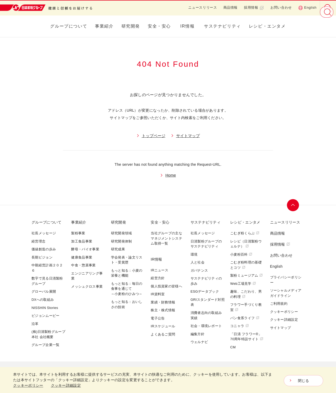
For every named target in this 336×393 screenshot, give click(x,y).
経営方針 (158, 278)
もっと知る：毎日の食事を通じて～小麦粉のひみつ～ (127, 289)
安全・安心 (159, 26)
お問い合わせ (281, 7)
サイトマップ (188, 135)
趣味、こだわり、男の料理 (246, 294)
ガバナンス (199, 270)
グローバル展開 (44, 291)
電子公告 (158, 318)
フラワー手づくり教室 (246, 307)
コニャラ (239, 326)
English (307, 8)
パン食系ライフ (244, 318)
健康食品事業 (81, 257)
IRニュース (159, 270)
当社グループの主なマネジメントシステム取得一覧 (166, 238)
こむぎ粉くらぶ (244, 233)
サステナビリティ (222, 26)
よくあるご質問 (163, 334)
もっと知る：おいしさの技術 (127, 304)
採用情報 (254, 8)
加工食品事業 (81, 241)
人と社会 (197, 262)
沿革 (35, 324)
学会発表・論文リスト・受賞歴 (127, 260)
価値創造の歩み (44, 249)
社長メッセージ (44, 233)
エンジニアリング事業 (87, 276)
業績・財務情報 (163, 302)
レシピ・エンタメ (267, 26)
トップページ (153, 135)
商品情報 (230, 7)
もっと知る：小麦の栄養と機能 (127, 273)
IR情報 (187, 26)
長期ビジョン (42, 257)
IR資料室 (158, 294)
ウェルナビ (199, 342)
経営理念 (38, 241)
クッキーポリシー (284, 312)
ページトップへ (293, 205)
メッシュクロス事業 (87, 286)
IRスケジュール (163, 326)
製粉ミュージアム (246, 275)
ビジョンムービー (45, 316)
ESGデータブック (205, 291)
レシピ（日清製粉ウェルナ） (246, 244)
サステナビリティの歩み (206, 281)
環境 (194, 254)
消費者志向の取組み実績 (206, 315)
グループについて (68, 26)
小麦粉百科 (241, 254)
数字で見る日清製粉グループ (47, 281)
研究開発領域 (121, 233)
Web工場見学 (243, 284)
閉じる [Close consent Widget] (303, 381)
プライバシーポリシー (286, 280)
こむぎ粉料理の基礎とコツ (246, 265)
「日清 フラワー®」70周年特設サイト (246, 336)
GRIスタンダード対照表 (208, 302)
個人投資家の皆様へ (166, 286)
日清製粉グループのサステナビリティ (206, 244)
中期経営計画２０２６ (47, 267)
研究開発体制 (121, 241)
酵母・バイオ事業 (85, 249)
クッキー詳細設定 (284, 320)
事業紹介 (104, 26)
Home (170, 175)
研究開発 (131, 26)
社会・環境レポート (206, 326)
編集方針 (197, 334)
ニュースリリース (202, 7)
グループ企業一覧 (45, 345)
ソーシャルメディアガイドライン (286, 293)
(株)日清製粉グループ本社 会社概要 (48, 334)
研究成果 (118, 249)
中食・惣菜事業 (83, 265)
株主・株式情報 (163, 310)
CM (233, 347)
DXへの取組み (43, 300)
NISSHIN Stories (45, 308)
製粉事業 (78, 233)
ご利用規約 (279, 304)
